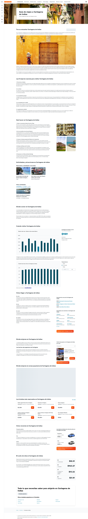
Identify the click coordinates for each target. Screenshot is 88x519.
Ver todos (74, 399)
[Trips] (1, 16)
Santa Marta (39, 501)
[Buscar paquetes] (1, 13)
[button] (2, 2)
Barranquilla (58, 501)
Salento (38, 503)
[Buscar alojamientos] (1, 8)
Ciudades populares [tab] (22, 493)
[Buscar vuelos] (1, 5)
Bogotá (57, 499)
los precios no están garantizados (42, 517)
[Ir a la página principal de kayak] (7, 2)
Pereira (19, 501)
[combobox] (66, 346)
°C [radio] (72, 269)
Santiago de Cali (21, 499)
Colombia (21, 510)
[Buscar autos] (1, 10)
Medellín (38, 499)
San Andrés (20, 503)
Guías (17, 510)
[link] (65, 331)
